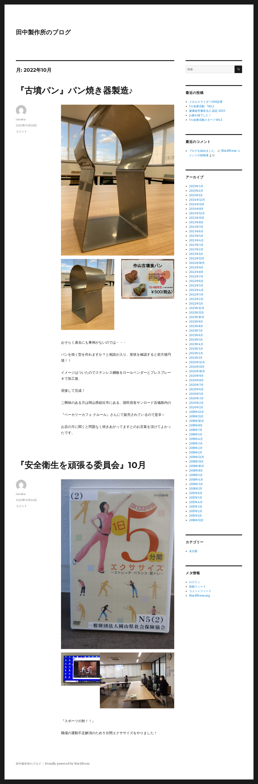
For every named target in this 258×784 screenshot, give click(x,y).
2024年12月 (197, 200)
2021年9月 (196, 321)
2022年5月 (196, 285)
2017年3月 (195, 506)
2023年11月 (196, 218)
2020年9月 (196, 376)
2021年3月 (196, 349)
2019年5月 (195, 434)
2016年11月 (196, 520)
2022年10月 (197, 263)
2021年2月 (196, 353)
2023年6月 (196, 231)
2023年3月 (196, 245)
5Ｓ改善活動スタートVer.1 (205, 120)
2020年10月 (197, 371)
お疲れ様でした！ (200, 115)
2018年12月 (196, 457)
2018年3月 (196, 484)
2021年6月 (196, 335)
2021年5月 (196, 339)
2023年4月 (196, 240)
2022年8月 (196, 272)
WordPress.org (199, 595)
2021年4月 (196, 344)
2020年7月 (196, 385)
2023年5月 (196, 236)
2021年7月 (196, 330)
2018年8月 (196, 470)
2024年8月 (196, 209)
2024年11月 (197, 204)
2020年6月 (196, 389)
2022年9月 (196, 267)
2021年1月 (196, 358)
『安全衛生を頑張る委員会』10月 (81, 465)
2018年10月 (196, 466)
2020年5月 (196, 394)
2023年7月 (196, 227)
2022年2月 (196, 299)
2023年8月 (196, 222)
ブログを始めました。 (203, 151)
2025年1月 (196, 195)
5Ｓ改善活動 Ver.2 (201, 106)
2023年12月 (197, 213)
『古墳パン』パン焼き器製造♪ (74, 90)
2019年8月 (196, 425)
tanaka (21, 119)
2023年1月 (196, 254)
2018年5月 (196, 475)
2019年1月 (195, 452)
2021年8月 (196, 326)
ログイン (194, 582)
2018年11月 (196, 461)
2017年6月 (195, 493)
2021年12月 (196, 308)
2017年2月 (195, 511)
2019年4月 (196, 439)
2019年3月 (196, 443)
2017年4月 (196, 502)
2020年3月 (196, 398)
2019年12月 (196, 412)
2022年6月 (196, 281)
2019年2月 (196, 448)
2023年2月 (196, 249)
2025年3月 (196, 186)
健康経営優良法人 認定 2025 (207, 111)
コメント (21, 131)
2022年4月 (196, 290)
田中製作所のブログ (43, 32)
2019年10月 (196, 421)
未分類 (193, 551)
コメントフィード (200, 591)
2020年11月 (197, 367)
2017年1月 (195, 516)
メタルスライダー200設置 (206, 102)
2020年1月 (196, 407)
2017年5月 (195, 497)
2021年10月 (196, 317)
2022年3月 (196, 294)
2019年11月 (196, 416)
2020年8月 (196, 380)
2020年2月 (196, 403)
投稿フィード (197, 586)
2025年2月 (196, 191)
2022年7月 (196, 276)
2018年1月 (195, 488)
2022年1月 (196, 303)
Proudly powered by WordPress (67, 764)
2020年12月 (197, 362)
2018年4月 (196, 479)
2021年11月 (196, 312)
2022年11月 (196, 258)
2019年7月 (195, 430)
